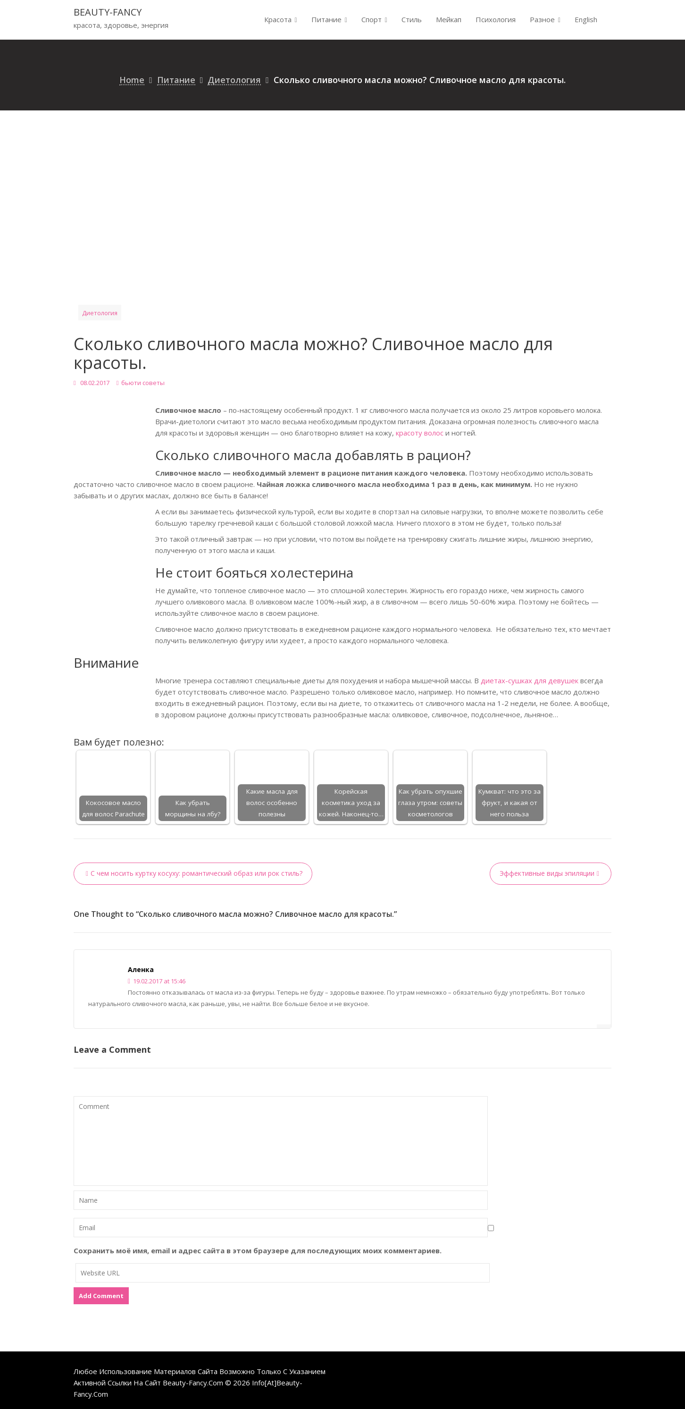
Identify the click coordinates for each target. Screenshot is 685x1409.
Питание (326, 19)
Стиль (411, 19)
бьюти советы (143, 382)
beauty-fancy (108, 12)
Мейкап (448, 19)
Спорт (371, 19)
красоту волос (419, 432)
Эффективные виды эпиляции (547, 873)
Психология (496, 19)
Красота (278, 19)
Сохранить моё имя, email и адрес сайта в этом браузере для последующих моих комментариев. (258, 1250)
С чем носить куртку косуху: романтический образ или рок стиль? (196, 873)
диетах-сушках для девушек (529, 680)
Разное (542, 19)
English (586, 19)
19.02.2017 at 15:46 (156, 981)
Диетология (99, 313)
